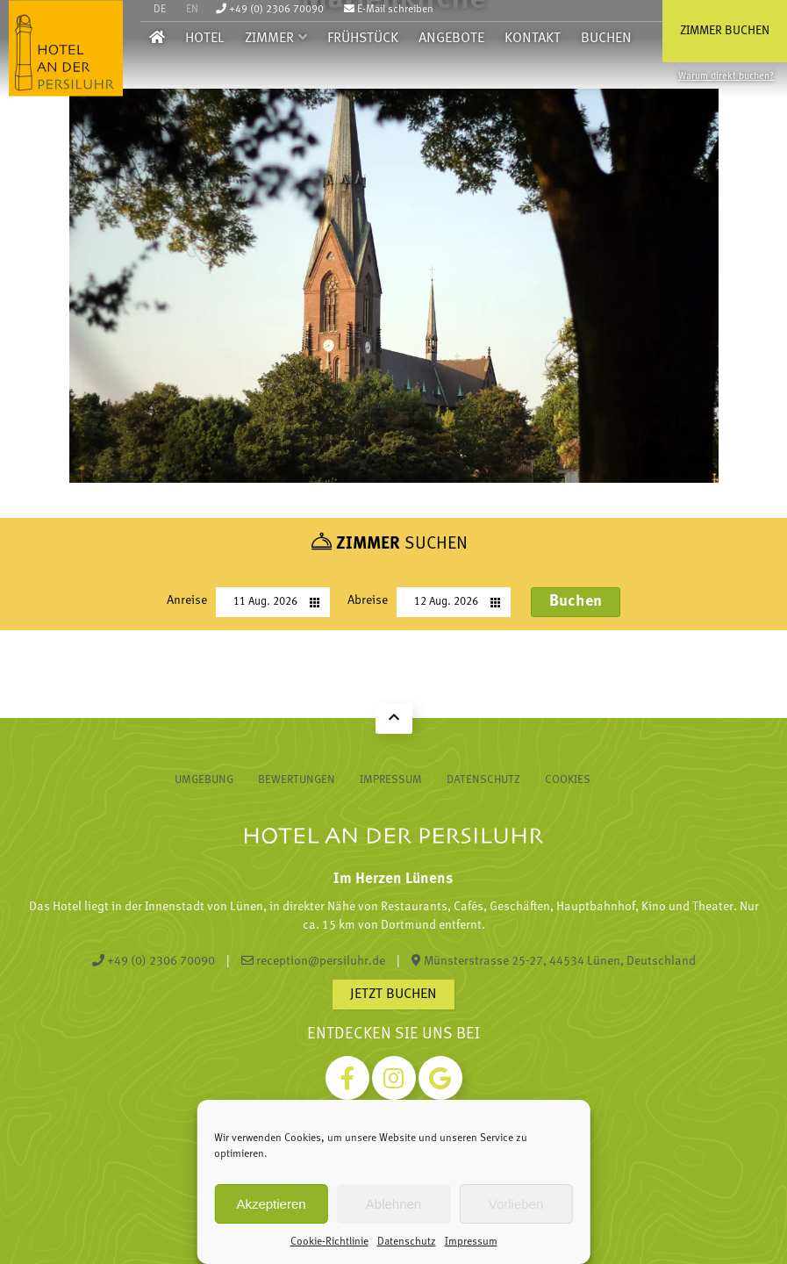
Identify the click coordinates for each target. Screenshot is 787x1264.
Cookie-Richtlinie (329, 1242)
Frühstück (362, 39)
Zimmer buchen (724, 31)
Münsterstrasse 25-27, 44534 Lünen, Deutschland (553, 961)
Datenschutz (406, 1242)
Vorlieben (516, 1203)
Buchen (606, 39)
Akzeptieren (270, 1203)
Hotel (205, 39)
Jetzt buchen (393, 995)
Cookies (567, 780)
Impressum (471, 1242)
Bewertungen (296, 780)
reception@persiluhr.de (313, 961)
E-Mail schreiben (388, 9)
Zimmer (269, 39)
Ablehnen (393, 1203)
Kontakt (532, 39)
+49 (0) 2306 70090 (270, 9)
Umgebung (204, 780)
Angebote (451, 39)
